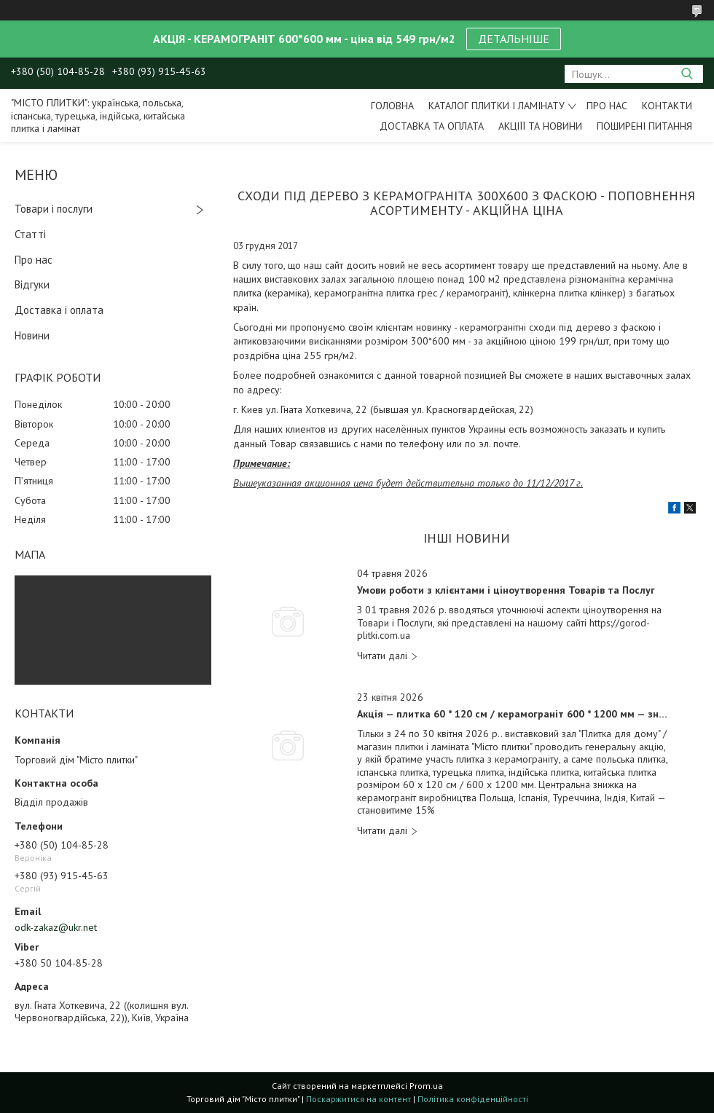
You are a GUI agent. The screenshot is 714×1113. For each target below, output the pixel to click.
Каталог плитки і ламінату (496, 105)
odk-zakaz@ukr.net (56, 927)
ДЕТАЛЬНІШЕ (513, 38)
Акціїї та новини (540, 126)
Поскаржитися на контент (358, 1098)
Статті (30, 234)
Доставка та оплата (432, 126)
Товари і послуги (54, 209)
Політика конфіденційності (472, 1098)
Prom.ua (426, 1085)
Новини (32, 335)
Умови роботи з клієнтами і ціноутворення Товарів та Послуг (506, 590)
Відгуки (32, 284)
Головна (392, 105)
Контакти (667, 105)
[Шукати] (686, 74)
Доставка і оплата (59, 310)
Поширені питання (644, 126)
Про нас (606, 105)
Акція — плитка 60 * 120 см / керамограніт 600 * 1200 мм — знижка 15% (513, 714)
